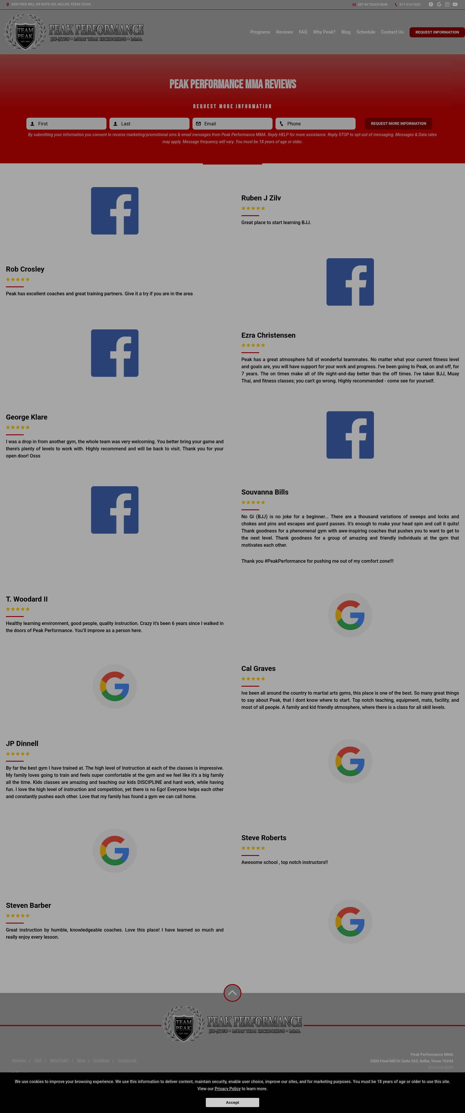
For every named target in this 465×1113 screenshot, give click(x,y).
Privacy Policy (228, 1088)
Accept (232, 1102)
